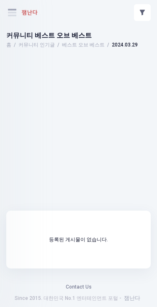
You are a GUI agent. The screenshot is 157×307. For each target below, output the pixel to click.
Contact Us (79, 287)
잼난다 (132, 298)
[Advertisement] (79, 73)
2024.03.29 (125, 45)
